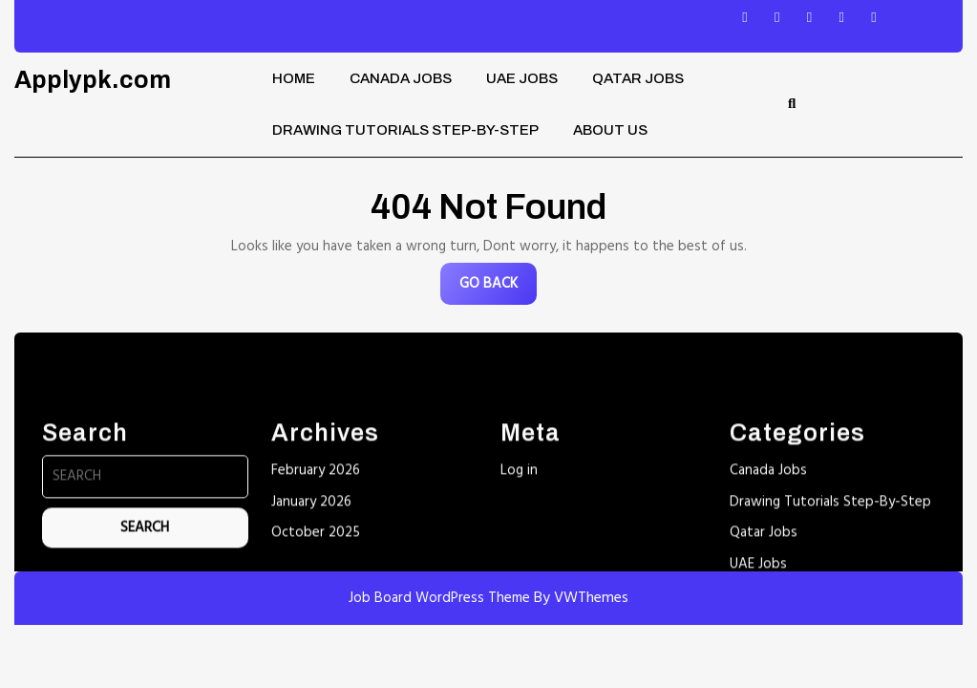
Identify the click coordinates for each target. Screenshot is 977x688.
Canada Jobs (401, 78)
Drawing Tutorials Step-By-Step (405, 130)
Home (293, 78)
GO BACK (498, 288)
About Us (610, 130)
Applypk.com (92, 80)
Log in (519, 621)
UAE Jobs (522, 78)
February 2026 (315, 621)
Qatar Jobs (638, 78)
